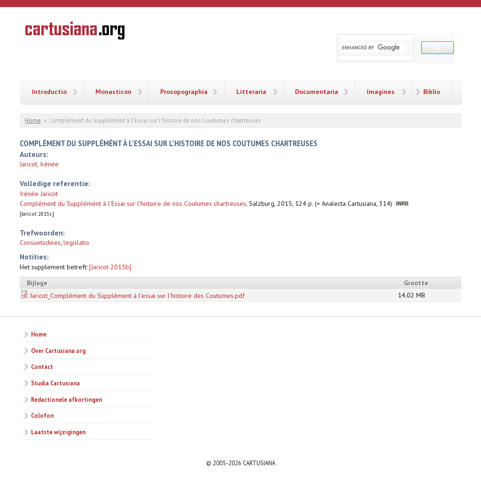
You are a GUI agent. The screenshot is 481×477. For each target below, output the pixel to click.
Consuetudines (40, 242)
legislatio (76, 242)
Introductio (49, 91)
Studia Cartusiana (55, 383)
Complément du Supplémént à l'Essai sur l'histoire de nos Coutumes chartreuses (133, 203)
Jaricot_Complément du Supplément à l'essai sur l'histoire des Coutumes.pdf (137, 295)
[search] (373, 47)
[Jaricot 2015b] (110, 267)
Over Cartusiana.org (58, 350)
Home (33, 121)
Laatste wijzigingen (58, 432)
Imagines (381, 91)
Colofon (42, 415)
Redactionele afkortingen (66, 399)
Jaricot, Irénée (39, 164)
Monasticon (113, 91)
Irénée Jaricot (39, 193)
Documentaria (316, 91)
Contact (42, 366)
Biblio (431, 91)
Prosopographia (184, 91)
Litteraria (251, 91)
